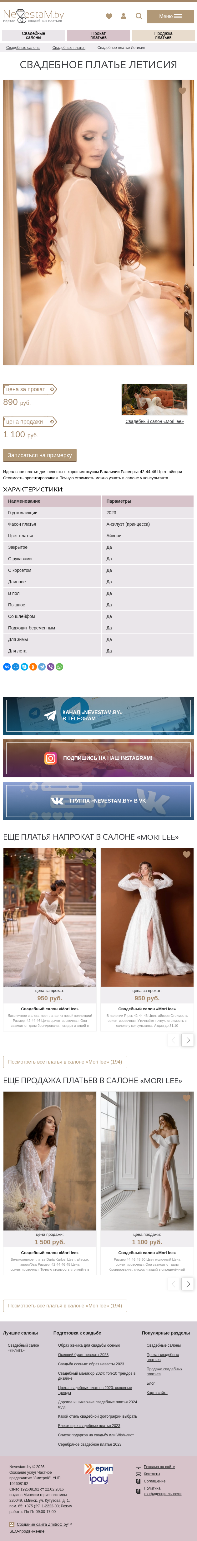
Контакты (152, 1474)
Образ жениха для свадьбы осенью (89, 1345)
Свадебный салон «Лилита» (23, 1348)
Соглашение (154, 1481)
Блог (151, 1383)
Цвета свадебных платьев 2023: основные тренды (95, 1390)
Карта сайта (157, 1393)
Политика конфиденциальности (163, 1491)
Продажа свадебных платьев (164, 1371)
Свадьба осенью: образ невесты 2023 (91, 1364)
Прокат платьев (98, 35)
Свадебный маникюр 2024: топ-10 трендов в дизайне (97, 1376)
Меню (170, 16)
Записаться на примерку (40, 455)
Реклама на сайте (159, 1467)
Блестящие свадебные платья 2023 (89, 1426)
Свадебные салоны (33, 35)
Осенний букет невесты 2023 (83, 1355)
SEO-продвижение (26, 1531)
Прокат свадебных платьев (163, 1357)
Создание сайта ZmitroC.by (42, 1524)
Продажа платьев (163, 35)
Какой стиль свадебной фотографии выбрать (97, 1416)
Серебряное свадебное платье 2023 (90, 1444)
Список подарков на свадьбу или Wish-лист (96, 1435)
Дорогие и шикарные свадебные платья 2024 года (97, 1404)
